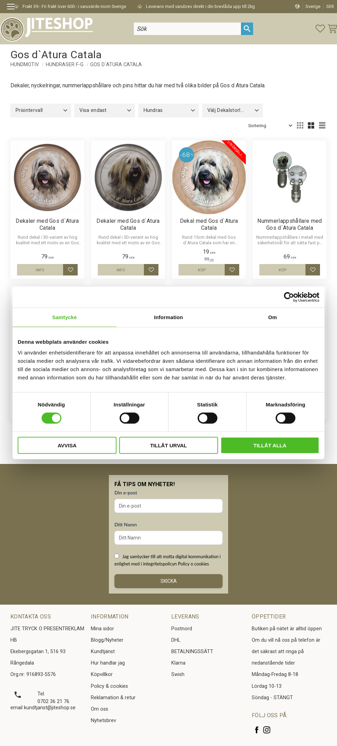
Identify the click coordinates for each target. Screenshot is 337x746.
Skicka (169, 581)
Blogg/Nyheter (107, 640)
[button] (13, 7)
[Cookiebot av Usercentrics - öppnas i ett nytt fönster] (289, 297)
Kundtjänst (103, 652)
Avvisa (67, 445)
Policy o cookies (193, 564)
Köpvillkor (102, 674)
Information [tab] (168, 317)
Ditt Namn (125, 524)
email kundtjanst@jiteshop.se (43, 708)
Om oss (99, 709)
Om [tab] (272, 317)
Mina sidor (102, 629)
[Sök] (247, 29)
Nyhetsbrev (103, 720)
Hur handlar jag (108, 663)
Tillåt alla (269, 445)
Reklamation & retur (113, 698)
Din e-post (125, 492)
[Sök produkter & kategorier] (187, 28)
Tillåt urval (168, 445)
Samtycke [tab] (64, 317)
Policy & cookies (109, 686)
